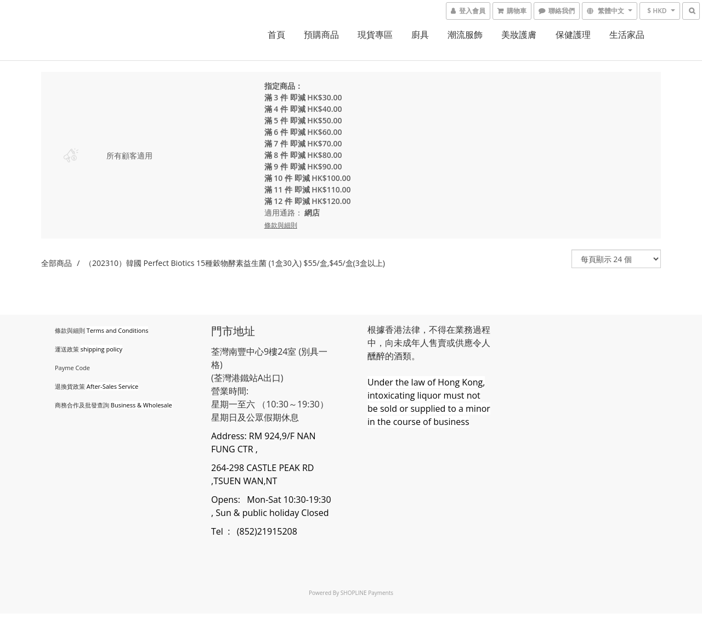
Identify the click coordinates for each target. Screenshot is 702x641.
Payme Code (72, 368)
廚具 (420, 35)
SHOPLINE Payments (367, 593)
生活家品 (626, 35)
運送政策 (67, 349)
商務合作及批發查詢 (82, 405)
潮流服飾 (465, 35)
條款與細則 (70, 330)
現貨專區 (375, 35)
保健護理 (573, 35)
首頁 (276, 35)
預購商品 (321, 35)
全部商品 (56, 263)
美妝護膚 (518, 35)
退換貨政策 (70, 386)
